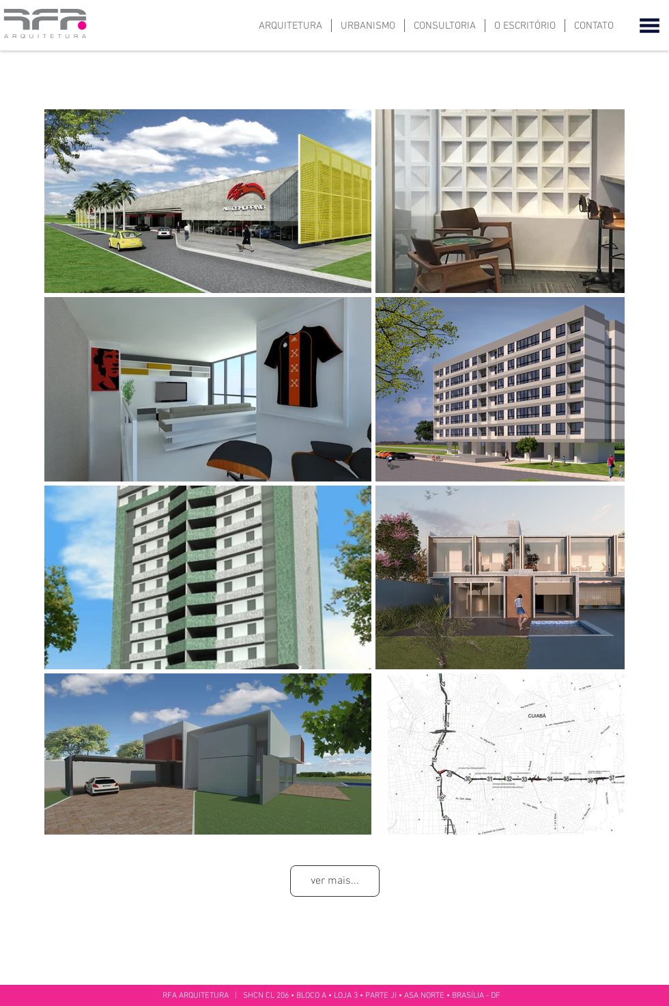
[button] (649, 25)
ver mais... (335, 881)
